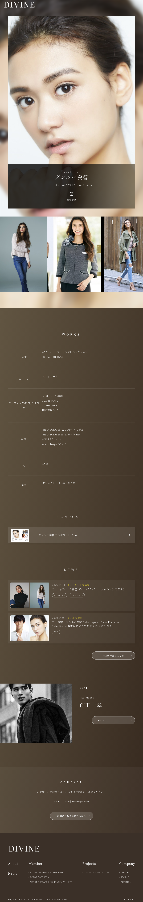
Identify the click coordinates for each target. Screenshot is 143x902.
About (13, 863)
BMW (56, 632)
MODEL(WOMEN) (39, 872)
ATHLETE (67, 881)
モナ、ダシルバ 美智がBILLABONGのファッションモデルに (89, 589)
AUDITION (126, 881)
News (12, 873)
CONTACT (126, 872)
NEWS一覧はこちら (113, 655)
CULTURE (56, 881)
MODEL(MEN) (57, 872)
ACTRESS (44, 877)
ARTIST (33, 881)
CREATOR (44, 881)
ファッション (76, 595)
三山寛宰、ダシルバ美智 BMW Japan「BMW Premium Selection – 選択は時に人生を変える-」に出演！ (86, 624)
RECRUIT (125, 877)
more (101, 720)
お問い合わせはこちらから (71, 815)
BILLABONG (59, 595)
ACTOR (33, 877)
